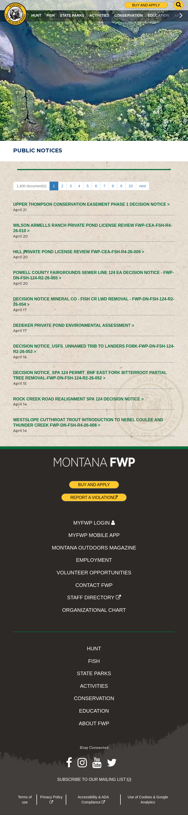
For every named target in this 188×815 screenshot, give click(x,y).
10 (131, 186)
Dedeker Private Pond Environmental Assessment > (73, 325)
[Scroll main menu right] (181, 15)
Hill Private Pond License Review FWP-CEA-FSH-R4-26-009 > (78, 252)
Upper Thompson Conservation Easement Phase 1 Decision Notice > (91, 204)
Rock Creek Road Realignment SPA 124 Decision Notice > (78, 399)
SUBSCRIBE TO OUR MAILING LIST (94, 779)
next (142, 186)
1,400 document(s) (31, 186)
